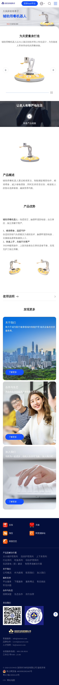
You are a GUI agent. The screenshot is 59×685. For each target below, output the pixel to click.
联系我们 (30, 573)
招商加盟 (7, 594)
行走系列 (7, 560)
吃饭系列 (18, 560)
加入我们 (41, 573)
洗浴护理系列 (27, 556)
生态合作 (18, 594)
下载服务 (18, 581)
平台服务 (7, 581)
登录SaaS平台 (30, 3)
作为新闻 (18, 573)
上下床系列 (41, 556)
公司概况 (7, 573)
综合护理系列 (32, 560)
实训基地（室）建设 (12, 564)
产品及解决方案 (10, 552)
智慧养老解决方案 (33, 564)
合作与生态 (8, 590)
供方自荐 (30, 594)
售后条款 (41, 581)
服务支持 (7, 578)
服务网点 (30, 581)
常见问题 (7, 585)
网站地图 (11, 680)
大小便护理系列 (10, 556)
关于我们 (7, 569)
